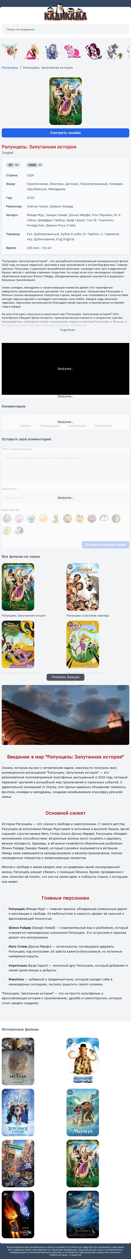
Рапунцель (10, 68)
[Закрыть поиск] (122, 29)
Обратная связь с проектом (65, 1255)
